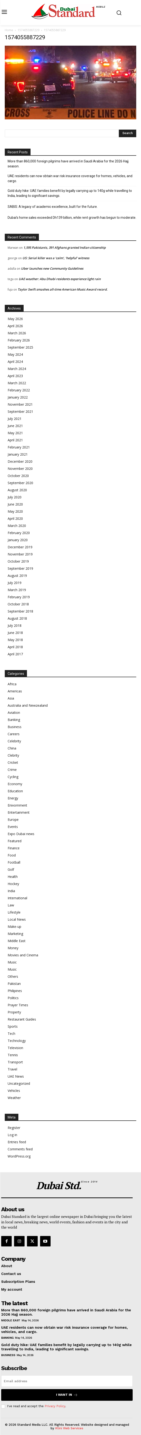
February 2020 (19, 532)
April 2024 (15, 361)
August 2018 (17, 618)
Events (13, 826)
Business (14, 727)
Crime (12, 769)
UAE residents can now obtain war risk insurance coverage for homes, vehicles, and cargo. (70, 178)
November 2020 (20, 468)
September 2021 (20, 411)
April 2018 (15, 647)
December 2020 (20, 461)
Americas (15, 691)
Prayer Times (18, 1005)
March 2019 (17, 590)
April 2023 (15, 376)
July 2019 (14, 582)
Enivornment (17, 805)
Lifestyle (14, 912)
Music (12, 962)
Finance (14, 848)
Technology (17, 1040)
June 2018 (15, 632)
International (17, 898)
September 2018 (20, 611)
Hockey (13, 883)
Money (13, 948)
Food (12, 855)
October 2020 (18, 475)
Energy (13, 798)
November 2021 (20, 404)
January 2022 (18, 397)
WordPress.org (19, 1156)
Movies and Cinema (23, 955)
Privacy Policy (55, 1406)
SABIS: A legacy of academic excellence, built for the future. (53, 207)
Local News (17, 919)
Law (11, 905)
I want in (67, 1395)
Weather (14, 1097)
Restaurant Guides (22, 1019)
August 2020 (17, 490)
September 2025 (20, 347)
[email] (67, 1381)
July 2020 (14, 497)
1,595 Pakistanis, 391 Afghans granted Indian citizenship (64, 247)
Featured (14, 841)
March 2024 (17, 368)
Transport (15, 1062)
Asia (11, 698)
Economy (15, 784)
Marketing (15, 933)
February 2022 (19, 390)
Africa (12, 684)
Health (13, 876)
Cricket (13, 762)
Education (15, 791)
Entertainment (19, 812)
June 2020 (15, 504)
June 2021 (15, 425)
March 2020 (17, 525)
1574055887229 (28, 30)
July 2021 (14, 418)
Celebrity (14, 741)
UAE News (16, 1076)
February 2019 (19, 597)
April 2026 (15, 326)
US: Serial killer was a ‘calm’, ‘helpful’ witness (55, 258)
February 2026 (19, 340)
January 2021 (18, 454)
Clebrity (13, 755)
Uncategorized (19, 1083)
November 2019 (20, 554)
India (11, 891)
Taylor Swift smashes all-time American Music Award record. (63, 289)
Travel (12, 1069)
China (12, 748)
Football (14, 862)
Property (14, 1012)
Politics (13, 998)
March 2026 (17, 333)
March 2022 (17, 383)
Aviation (14, 712)
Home (9, 30)
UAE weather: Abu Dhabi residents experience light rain (60, 279)
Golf (11, 869)
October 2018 (18, 604)
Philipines (15, 990)
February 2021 (19, 447)
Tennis (13, 1055)
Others (13, 976)
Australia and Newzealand (28, 705)
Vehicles (14, 1090)
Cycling (13, 776)
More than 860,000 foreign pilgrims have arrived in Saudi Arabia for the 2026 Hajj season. (68, 163)
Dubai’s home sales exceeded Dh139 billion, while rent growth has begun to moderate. (72, 217)
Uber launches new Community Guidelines (52, 268)
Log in (12, 1135)
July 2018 (14, 625)
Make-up (14, 926)
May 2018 (15, 639)
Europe (13, 819)
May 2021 (15, 433)
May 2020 (15, 511)
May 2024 (15, 354)
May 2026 (15, 318)
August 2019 (17, 575)
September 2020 (20, 483)
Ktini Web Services (69, 1428)
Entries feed (17, 1142)
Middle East (17, 941)
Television (15, 1048)
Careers (14, 734)
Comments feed (20, 1149)
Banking (14, 719)
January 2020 (18, 540)
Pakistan (14, 983)
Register (14, 1127)
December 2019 (20, 547)
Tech (11, 1033)
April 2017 (15, 654)
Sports (13, 1026)
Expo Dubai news (21, 834)
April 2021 (15, 440)
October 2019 (18, 561)
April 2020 (15, 518)
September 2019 (20, 568)
